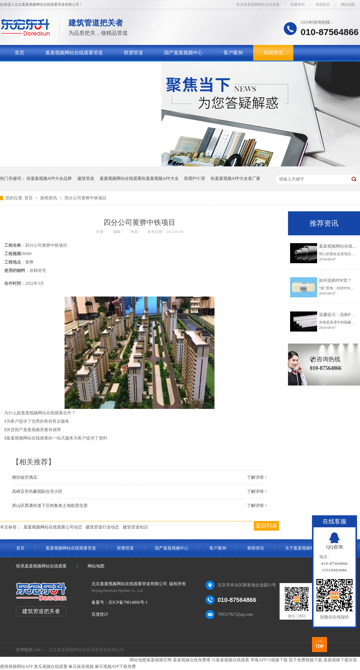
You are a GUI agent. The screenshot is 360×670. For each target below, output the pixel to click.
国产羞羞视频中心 (183, 52)
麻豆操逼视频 (81, 666)
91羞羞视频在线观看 (230, 660)
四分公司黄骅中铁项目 (85, 198)
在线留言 (323, 4)
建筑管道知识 (135, 527)
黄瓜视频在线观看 (51, 666)
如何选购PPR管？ (335, 280)
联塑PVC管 (194, 178)
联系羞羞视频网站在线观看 (258, 4)
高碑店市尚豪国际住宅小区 (37, 491)
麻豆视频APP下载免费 (115, 666)
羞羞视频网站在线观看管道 (74, 52)
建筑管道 (85, 178)
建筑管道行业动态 (102, 527)
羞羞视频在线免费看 (192, 660)
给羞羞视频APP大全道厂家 (235, 178)
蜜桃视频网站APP (16, 666)
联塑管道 (133, 52)
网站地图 (348, 4)
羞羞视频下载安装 (340, 660)
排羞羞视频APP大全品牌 (49, 178)
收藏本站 (297, 4)
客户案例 (233, 52)
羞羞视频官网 (159, 660)
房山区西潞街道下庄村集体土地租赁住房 (50, 505)
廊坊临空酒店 (24, 477)
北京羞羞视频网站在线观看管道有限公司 (86, 650)
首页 (19, 52)
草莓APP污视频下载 (269, 660)
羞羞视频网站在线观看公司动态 (52, 527)
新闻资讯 (273, 52)
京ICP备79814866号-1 (128, 602)
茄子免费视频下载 (305, 660)
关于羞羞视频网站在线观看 (43, 68)
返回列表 (266, 526)
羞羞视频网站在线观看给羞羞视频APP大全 (139, 178)
